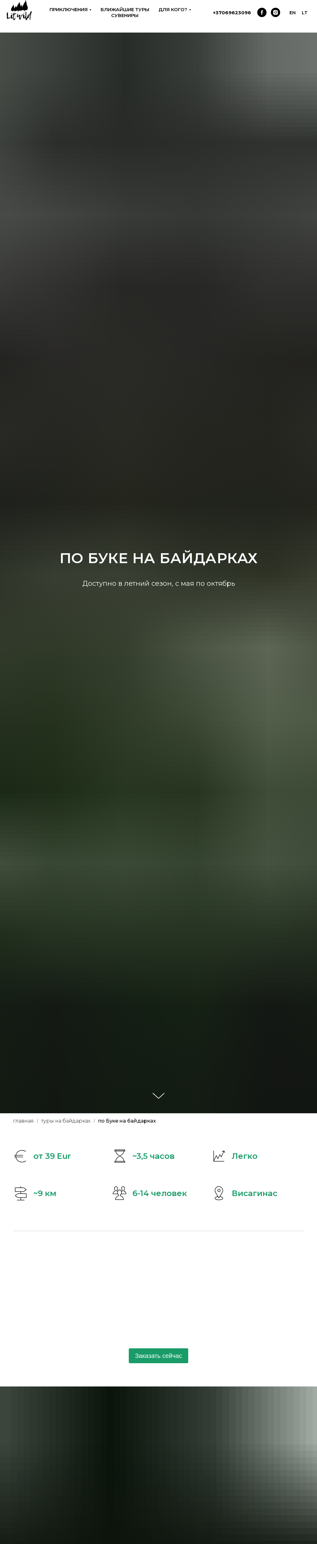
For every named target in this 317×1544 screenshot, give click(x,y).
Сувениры (124, 15)
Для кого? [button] (172, 9)
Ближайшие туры (125, 9)
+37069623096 (232, 13)
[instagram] (275, 12)
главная (23, 1121)
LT (305, 13)
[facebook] (262, 12)
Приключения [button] (69, 9)
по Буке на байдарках (127, 1121)
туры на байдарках (65, 1121)
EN (292, 13)
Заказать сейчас (158, 1355)
